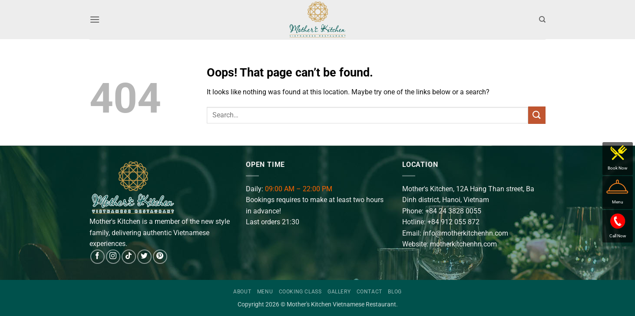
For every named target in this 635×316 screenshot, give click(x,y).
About (242, 292)
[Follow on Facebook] (97, 256)
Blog (394, 292)
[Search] (542, 19)
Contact (369, 292)
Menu (265, 292)
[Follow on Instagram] (113, 256)
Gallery (339, 292)
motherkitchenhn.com (463, 244)
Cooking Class (300, 292)
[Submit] (537, 114)
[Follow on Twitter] (144, 256)
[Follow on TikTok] (129, 256)
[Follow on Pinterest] (160, 256)
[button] (94, 19)
